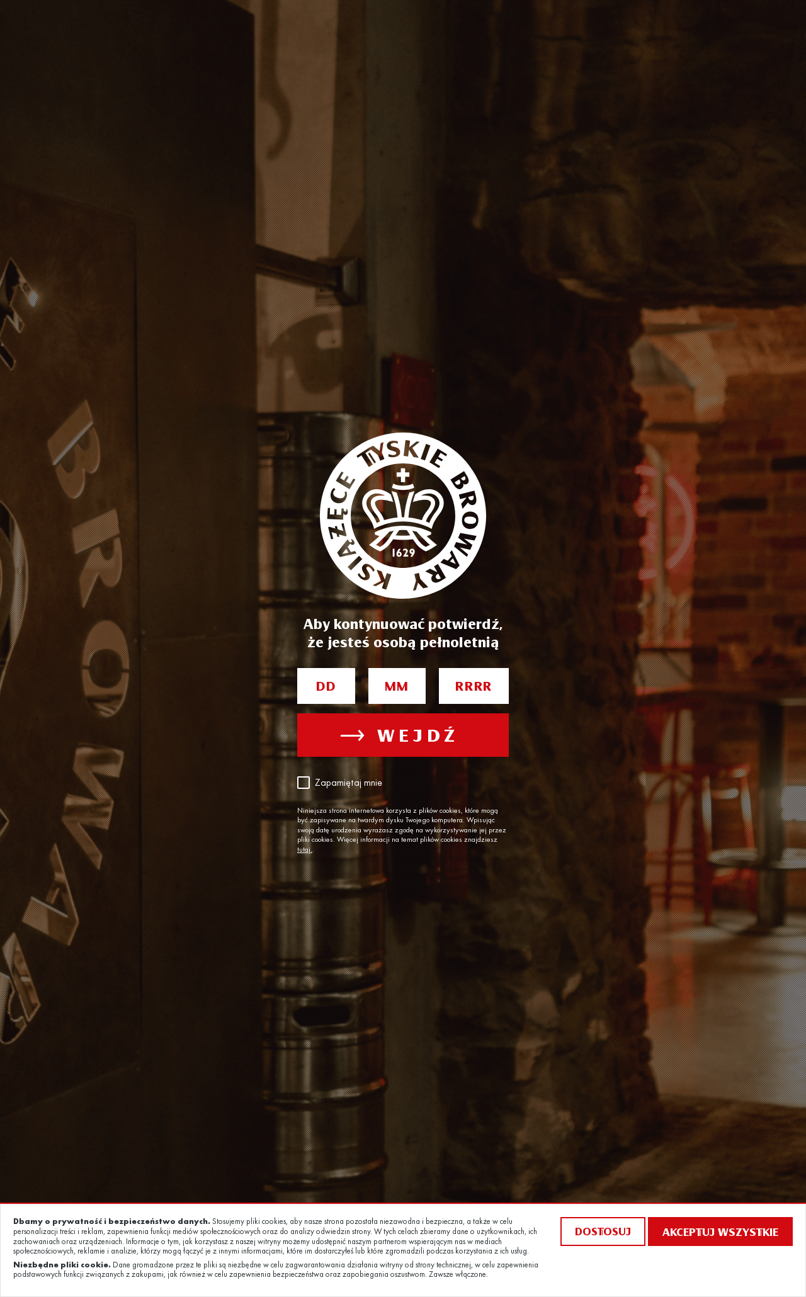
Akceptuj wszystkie (720, 1231)
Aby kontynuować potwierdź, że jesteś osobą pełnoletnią (403, 632)
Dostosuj (603, 1231)
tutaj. (304, 850)
